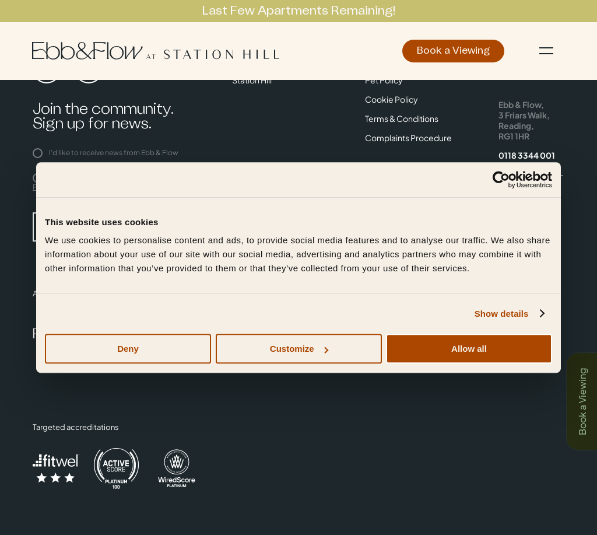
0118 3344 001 (526, 155)
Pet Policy (384, 80)
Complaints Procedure (408, 137)
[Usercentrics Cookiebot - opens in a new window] (501, 179)
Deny (128, 349)
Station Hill (252, 80)
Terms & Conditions (401, 118)
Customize (299, 349)
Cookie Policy (391, 99)
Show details (502, 314)
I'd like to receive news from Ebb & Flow (105, 152)
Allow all (469, 349)
